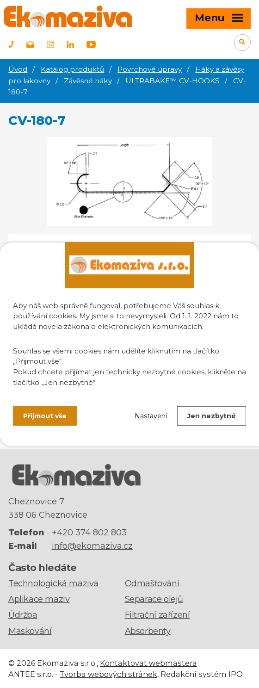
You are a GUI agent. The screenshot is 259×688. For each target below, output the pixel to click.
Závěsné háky (88, 80)
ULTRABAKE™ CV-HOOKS (172, 80)
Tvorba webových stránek (108, 674)
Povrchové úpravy (149, 69)
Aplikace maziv (38, 599)
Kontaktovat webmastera (148, 663)
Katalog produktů (72, 69)
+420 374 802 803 (89, 532)
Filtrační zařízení (157, 615)
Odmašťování (152, 583)
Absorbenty (148, 631)
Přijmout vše (45, 416)
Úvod (17, 69)
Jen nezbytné (211, 416)
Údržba (22, 615)
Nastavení (151, 416)
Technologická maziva (53, 583)
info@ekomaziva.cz (92, 546)
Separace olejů (154, 599)
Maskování (29, 631)
